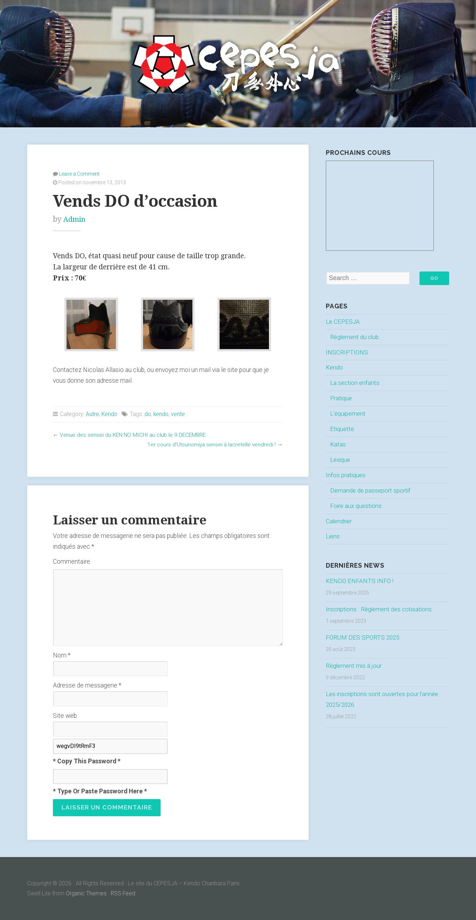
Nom (61, 655)
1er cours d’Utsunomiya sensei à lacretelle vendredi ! (210, 444)
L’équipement (348, 413)
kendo (162, 413)
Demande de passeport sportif (371, 490)
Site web (65, 715)
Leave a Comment (79, 173)
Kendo (110, 413)
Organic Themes (86, 893)
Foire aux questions (356, 505)
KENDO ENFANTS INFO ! (360, 581)
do (148, 413)
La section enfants (355, 383)
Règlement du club (355, 337)
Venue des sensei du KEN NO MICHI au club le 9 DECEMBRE (134, 434)
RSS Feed (123, 893)
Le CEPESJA (343, 321)
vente (180, 413)
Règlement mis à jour (354, 665)
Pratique (341, 398)
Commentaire (71, 561)
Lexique (341, 459)
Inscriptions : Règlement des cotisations (380, 609)
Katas (338, 444)
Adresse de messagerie (87, 685)
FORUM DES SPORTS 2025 (363, 637)
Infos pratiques (346, 475)
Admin (75, 218)
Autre (92, 413)
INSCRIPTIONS (347, 352)
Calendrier (339, 521)
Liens (333, 536)
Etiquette (342, 429)
